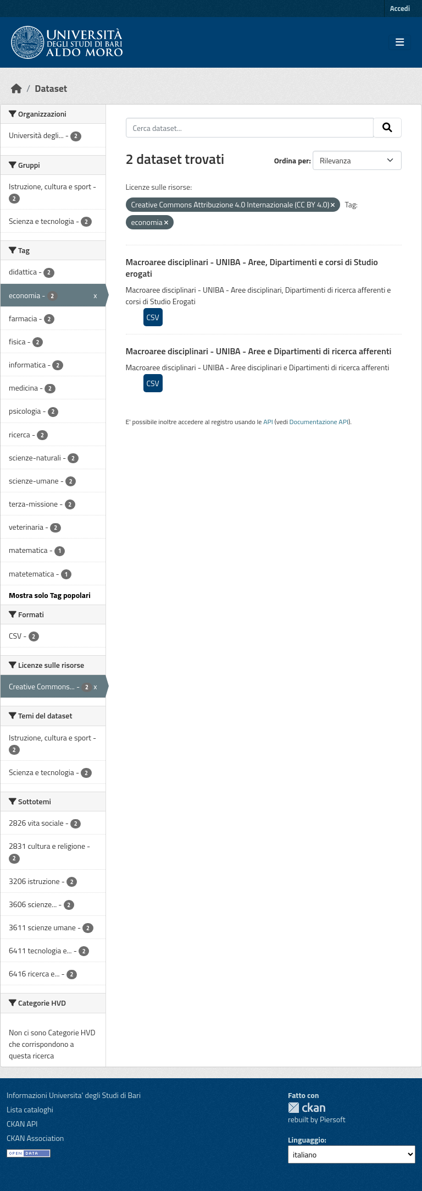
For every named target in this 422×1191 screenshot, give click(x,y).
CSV (153, 317)
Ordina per (291, 160)
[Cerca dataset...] (250, 128)
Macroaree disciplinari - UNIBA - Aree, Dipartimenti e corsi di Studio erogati (252, 267)
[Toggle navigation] (399, 42)
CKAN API (22, 1123)
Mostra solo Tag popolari (50, 595)
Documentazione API (319, 421)
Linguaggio (306, 1139)
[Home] (16, 88)
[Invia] (387, 128)
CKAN (306, 1107)
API (268, 421)
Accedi (400, 8)
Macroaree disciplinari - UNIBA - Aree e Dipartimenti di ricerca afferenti (259, 351)
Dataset (51, 88)
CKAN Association (35, 1138)
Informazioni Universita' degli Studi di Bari (74, 1095)
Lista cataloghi (30, 1109)
